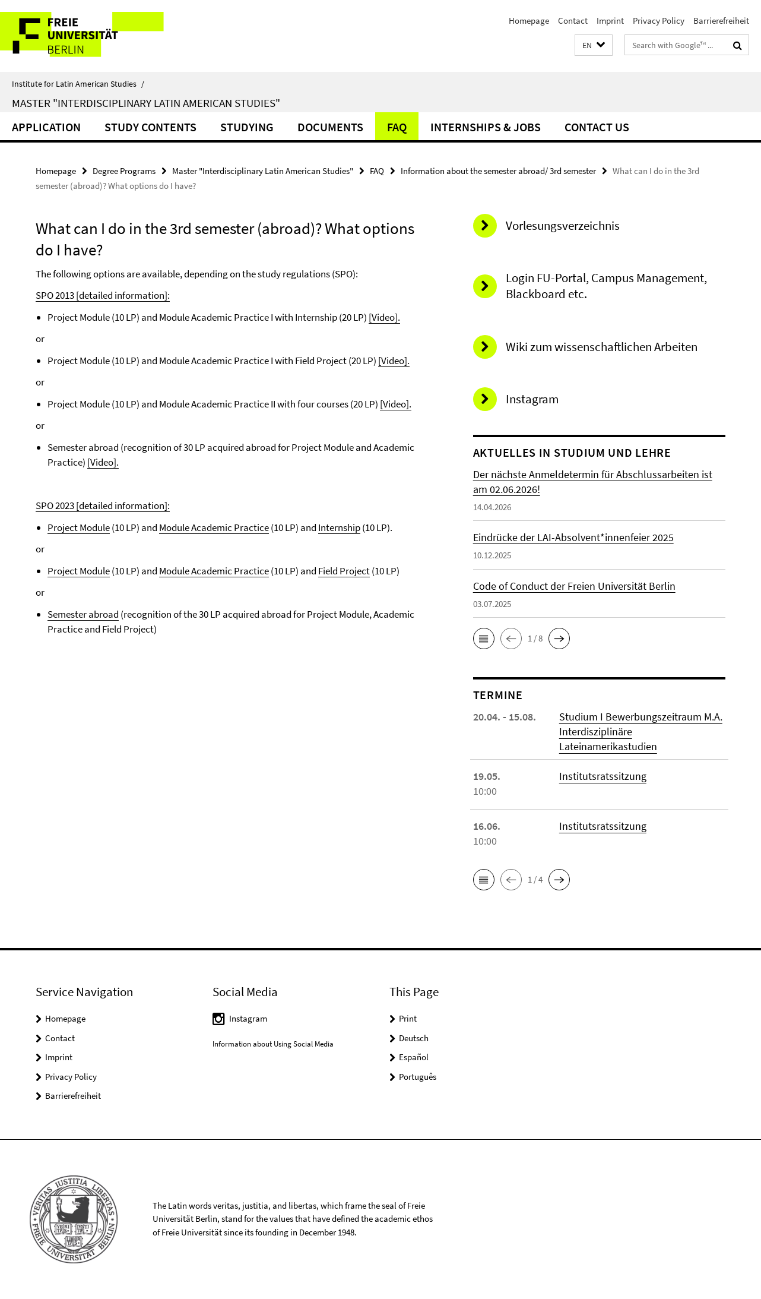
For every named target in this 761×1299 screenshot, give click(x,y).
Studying (247, 126)
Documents (330, 126)
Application (46, 126)
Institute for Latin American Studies (78, 84)
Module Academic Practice (214, 527)
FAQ (397, 126)
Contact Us (597, 126)
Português (417, 1076)
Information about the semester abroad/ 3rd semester (498, 170)
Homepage (529, 20)
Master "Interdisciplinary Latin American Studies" (146, 103)
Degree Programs (124, 170)
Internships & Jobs (485, 126)
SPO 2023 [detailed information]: (103, 505)
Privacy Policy (658, 20)
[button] (594, 45)
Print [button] (408, 1018)
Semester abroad (83, 614)
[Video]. (384, 317)
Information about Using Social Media (273, 1044)
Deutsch (414, 1038)
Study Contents (150, 126)
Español (414, 1057)
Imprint (610, 20)
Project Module (78, 527)
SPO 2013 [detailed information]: (103, 295)
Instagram (248, 1018)
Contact (573, 20)
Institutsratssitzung (602, 776)
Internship (339, 527)
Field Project (344, 570)
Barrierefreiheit (721, 20)
